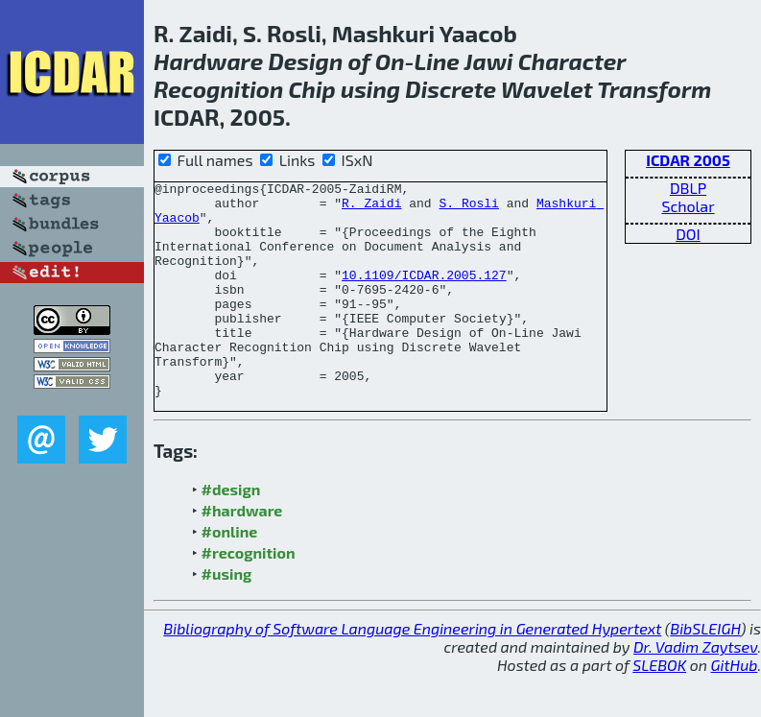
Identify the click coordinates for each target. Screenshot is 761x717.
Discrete (450, 89)
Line (437, 61)
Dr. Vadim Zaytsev (695, 690)
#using (227, 617)
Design (305, 61)
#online (230, 574)
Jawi (488, 61)
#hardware (242, 553)
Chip (312, 89)
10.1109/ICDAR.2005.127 (424, 294)
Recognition (218, 89)
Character (572, 61)
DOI (688, 234)
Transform (654, 89)
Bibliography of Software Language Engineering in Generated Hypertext (412, 671)
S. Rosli (468, 208)
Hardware (208, 61)
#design (231, 532)
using (370, 89)
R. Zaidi (371, 208)
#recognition (249, 595)
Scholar (687, 206)
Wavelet (546, 89)
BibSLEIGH (705, 671)
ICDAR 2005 (688, 160)
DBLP (688, 188)
